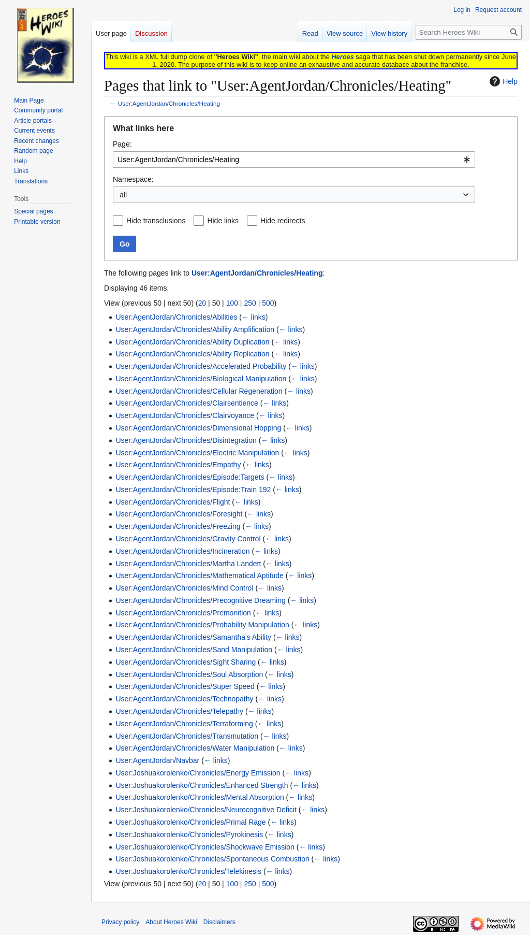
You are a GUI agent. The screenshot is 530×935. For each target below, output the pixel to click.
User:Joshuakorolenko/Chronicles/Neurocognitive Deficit (205, 809)
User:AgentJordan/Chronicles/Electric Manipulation (197, 453)
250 (250, 303)
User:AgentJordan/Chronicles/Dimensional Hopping (198, 428)
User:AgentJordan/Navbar (157, 760)
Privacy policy (120, 922)
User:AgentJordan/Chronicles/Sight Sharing (185, 662)
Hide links (223, 221)
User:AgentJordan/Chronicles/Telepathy (179, 711)
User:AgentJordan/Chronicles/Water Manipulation (194, 748)
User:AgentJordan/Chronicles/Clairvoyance (184, 415)
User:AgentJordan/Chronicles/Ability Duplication (192, 342)
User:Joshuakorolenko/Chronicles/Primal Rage (190, 822)
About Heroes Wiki (171, 922)
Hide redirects (282, 221)
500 (268, 303)
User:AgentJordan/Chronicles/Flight (172, 502)
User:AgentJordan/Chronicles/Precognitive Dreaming (200, 600)
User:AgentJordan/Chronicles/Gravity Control (187, 539)
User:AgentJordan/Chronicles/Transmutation (186, 736)
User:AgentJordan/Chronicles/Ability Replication (192, 354)
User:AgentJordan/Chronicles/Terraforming (184, 724)
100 (232, 303)
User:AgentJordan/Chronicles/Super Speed (185, 686)
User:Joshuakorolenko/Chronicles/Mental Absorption (199, 797)
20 (202, 303)
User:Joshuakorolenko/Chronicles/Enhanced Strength (201, 785)
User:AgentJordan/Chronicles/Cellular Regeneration (198, 391)
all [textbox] (123, 195)
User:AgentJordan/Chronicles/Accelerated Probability (200, 366)
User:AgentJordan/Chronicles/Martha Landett (188, 563)
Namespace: (133, 179)
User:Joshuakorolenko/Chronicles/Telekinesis (188, 871)
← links (254, 317)
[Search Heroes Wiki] (469, 32)
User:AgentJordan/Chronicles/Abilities (176, 317)
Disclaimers (219, 922)
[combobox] (294, 159)
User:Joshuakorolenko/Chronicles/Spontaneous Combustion (212, 859)
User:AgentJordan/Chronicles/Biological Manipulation (200, 379)
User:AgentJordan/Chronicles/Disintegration (185, 440)
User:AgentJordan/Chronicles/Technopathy (184, 699)
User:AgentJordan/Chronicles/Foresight (178, 514)
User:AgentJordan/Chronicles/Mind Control (184, 588)
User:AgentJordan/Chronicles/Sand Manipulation (193, 649)
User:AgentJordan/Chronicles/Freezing (177, 526)
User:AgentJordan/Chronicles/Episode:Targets (189, 477)
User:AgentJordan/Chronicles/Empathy (178, 465)
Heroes (342, 57)
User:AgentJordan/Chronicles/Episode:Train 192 (193, 489)
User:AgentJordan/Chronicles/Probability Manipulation (202, 625)
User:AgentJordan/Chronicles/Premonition (183, 613)
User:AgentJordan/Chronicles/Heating (169, 103)
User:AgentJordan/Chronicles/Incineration (182, 551)
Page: (122, 144)
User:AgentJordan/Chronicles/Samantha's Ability (193, 637)
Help (502, 81)
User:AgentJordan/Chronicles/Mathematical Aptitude (199, 575)
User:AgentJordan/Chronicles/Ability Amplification (194, 329)
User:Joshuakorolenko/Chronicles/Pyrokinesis (189, 834)
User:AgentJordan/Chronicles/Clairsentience (186, 403)
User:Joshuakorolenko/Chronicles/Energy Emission (197, 773)
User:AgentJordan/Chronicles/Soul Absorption (189, 674)
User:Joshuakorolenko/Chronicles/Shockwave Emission (205, 847)
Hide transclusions (155, 221)
